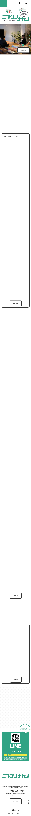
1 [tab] (29, 35)
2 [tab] (29, 38)
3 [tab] (29, 41)
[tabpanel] (15, 39)
